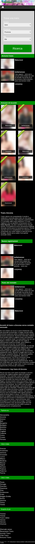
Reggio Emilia (5, 496)
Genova (3, 453)
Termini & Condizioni (20, 541)
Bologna (3, 425)
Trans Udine (4, 518)
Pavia (2, 482)
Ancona (3, 417)
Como (2, 435)
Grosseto (3, 455)
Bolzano (3, 427)
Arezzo (2, 419)
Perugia (3, 484)
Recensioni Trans (6, 531)
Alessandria (4, 415)
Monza (2, 463)
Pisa (1, 490)
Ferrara (3, 439)
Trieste (2, 516)
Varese (2, 520)
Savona (3, 500)
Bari (1, 421)
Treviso (3, 514)
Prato (2, 494)
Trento (2, 504)
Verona (3, 522)
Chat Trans (4, 535)
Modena (3, 461)
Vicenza (3, 524)
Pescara (3, 486)
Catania (3, 433)
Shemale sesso (6, 529)
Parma (2, 473)
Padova (3, 469)
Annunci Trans (5, 537)
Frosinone (4, 451)
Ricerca (8, 7)
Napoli (2, 465)
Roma (2, 498)
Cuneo (2, 437)
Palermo (3, 471)
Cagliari (3, 431)
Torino (2, 502)
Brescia (3, 429)
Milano (2, 459)
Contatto (2, 542)
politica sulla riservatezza (30, 541)
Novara (3, 467)
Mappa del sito (13, 541)
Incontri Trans (5, 533)
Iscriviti (32, 7)
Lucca (2, 457)
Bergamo (3, 423)
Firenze (3, 449)
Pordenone (4, 492)
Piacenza (3, 488)
